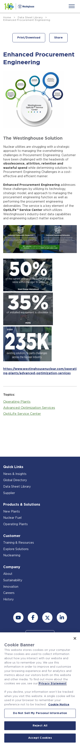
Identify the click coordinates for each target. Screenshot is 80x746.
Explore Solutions (16, 549)
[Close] (75, 638)
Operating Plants (17, 401)
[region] (40, 689)
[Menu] (71, 6)
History (8, 599)
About (7, 573)
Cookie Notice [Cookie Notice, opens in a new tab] (58, 704)
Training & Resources (18, 542)
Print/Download (28, 37)
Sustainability (12, 580)
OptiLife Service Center (22, 413)
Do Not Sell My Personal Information (40, 713)
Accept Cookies (40, 738)
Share (58, 37)
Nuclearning (11, 555)
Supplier (9, 493)
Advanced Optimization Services (29, 407)
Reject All (40, 725)
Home (7, 17)
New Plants (11, 511)
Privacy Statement (52, 683)
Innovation (10, 586)
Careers (9, 593)
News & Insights (14, 474)
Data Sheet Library (30, 17)
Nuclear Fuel (12, 517)
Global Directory (15, 480)
